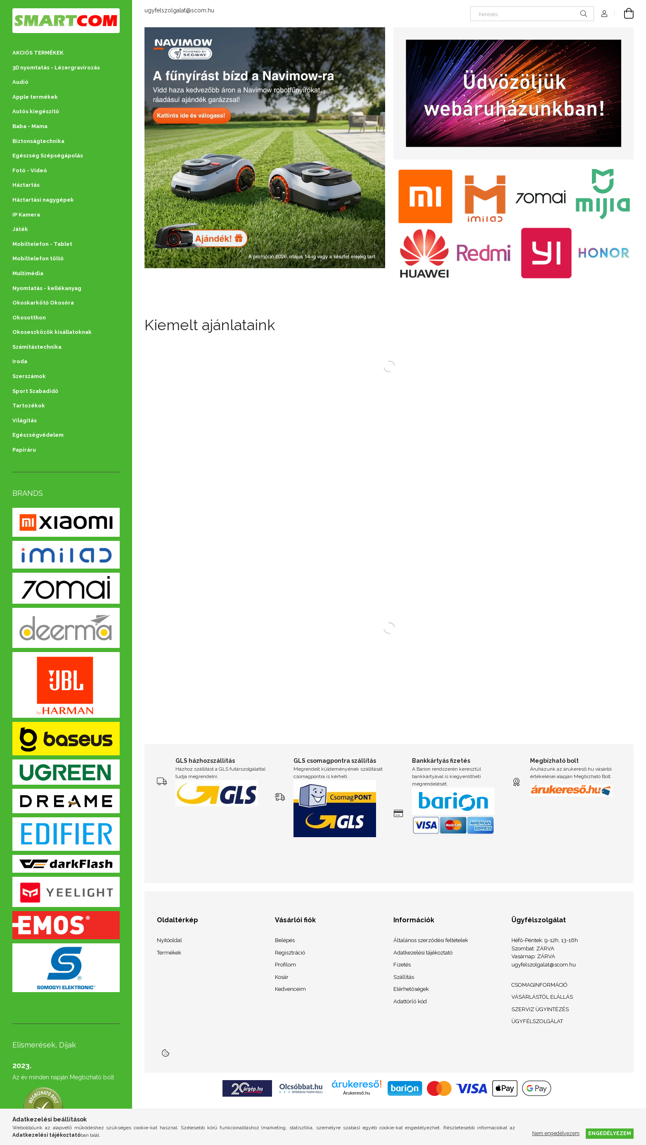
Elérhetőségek (411, 989)
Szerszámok (29, 376)
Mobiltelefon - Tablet (42, 244)
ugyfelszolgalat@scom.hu (179, 10)
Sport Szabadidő (35, 391)
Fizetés (402, 965)
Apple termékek (35, 97)
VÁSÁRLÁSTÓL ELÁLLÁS (542, 997)
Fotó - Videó (29, 170)
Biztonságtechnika (38, 141)
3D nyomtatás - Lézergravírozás (56, 67)
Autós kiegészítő (35, 111)
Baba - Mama (29, 126)
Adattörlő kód (410, 1001)
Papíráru (24, 450)
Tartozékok (28, 405)
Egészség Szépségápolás (47, 155)
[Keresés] (532, 13)
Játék (20, 229)
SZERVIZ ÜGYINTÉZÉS (540, 1009)
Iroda (19, 361)
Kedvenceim (290, 989)
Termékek (169, 953)
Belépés (285, 940)
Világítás (24, 420)
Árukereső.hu (356, 1092)
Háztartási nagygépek (43, 200)
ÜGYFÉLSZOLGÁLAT (537, 1021)
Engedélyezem (609, 1133)
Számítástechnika (37, 347)
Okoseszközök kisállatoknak (52, 332)
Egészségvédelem (38, 435)
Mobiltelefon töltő (38, 258)
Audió (20, 82)
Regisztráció (290, 953)
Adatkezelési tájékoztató (422, 953)
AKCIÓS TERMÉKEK (38, 53)
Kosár (282, 977)
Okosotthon (29, 317)
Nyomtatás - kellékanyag (46, 288)
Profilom (285, 965)
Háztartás (26, 185)
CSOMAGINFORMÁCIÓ (539, 985)
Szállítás (403, 977)
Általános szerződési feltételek (430, 940)
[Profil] (604, 13)
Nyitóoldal (169, 940)
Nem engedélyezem (556, 1133)
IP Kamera (26, 215)
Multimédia (27, 273)
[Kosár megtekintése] (624, 13)
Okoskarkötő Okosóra (43, 303)
